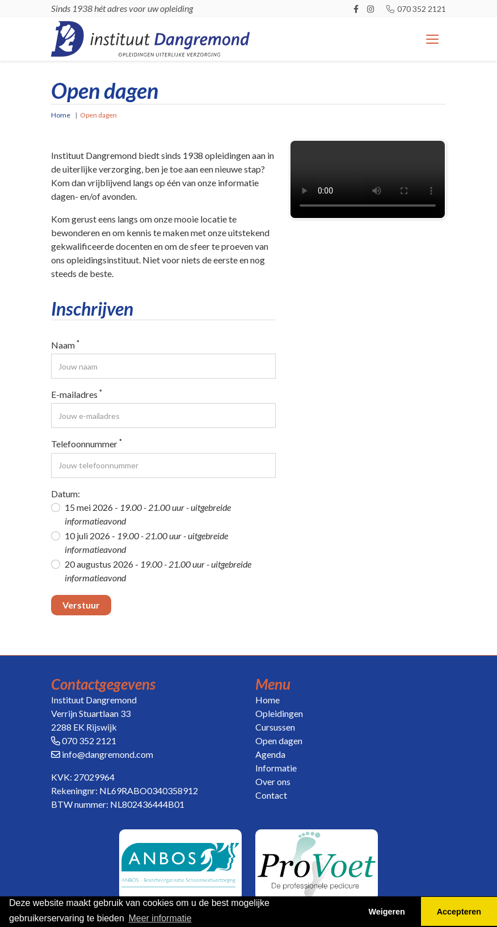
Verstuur (81, 604)
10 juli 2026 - (146, 542)
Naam (65, 344)
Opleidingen (279, 713)
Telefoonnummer (86, 443)
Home (60, 115)
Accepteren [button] (459, 911)
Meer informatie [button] (159, 918)
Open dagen (278, 740)
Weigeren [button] (386, 911)
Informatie (276, 767)
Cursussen (275, 727)
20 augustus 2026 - (158, 571)
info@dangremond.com (107, 754)
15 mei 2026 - (148, 514)
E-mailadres (76, 394)
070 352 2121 (415, 9)
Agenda (270, 754)
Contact (271, 795)
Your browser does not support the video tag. (367, 179)
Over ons (272, 781)
